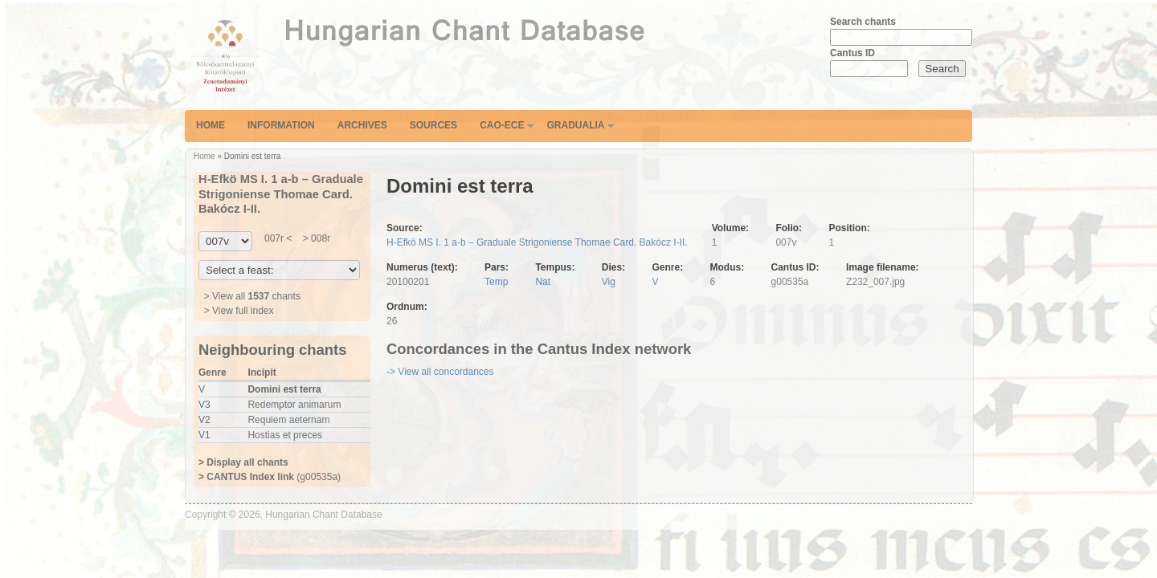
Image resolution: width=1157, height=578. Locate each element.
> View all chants (252, 296)
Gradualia (575, 125)
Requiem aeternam (288, 419)
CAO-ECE (502, 125)
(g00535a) (269, 476)
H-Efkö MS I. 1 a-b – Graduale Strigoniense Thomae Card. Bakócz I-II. (537, 242)
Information (281, 125)
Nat (542, 281)
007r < (278, 238)
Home (210, 125)
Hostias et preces (284, 435)
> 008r (315, 238)
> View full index (239, 310)
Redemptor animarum (294, 404)
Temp (496, 281)
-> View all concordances (440, 371)
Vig (608, 281)
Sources (433, 125)
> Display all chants (243, 462)
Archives (362, 125)
